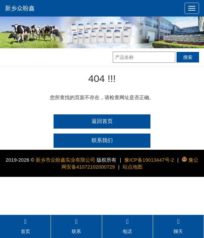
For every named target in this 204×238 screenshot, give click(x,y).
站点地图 (133, 167)
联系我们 (102, 140)
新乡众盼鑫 (20, 8)
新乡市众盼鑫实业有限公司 (65, 160)
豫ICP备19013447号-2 (149, 160)
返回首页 (102, 121)
